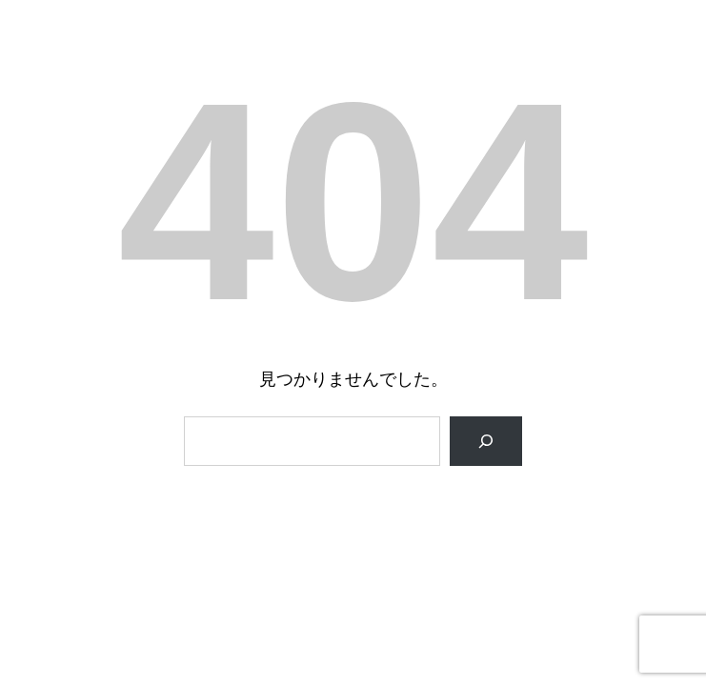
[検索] (486, 441)
